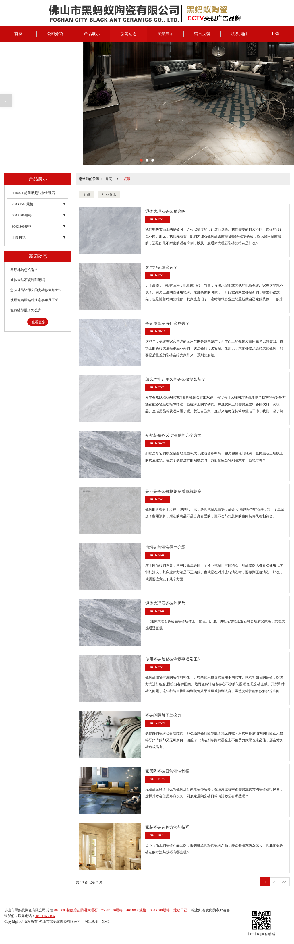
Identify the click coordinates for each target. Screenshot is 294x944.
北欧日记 (19, 238)
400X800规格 (22, 215)
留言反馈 (202, 34)
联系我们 (239, 34)
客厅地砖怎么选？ (24, 270)
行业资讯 (109, 194)
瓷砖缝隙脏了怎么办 (25, 310)
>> (284, 882)
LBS (275, 34)
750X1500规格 (22, 204)
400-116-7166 (45, 916)
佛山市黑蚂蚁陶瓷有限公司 (60, 922)
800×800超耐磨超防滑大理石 (33, 193)
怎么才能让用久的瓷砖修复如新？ (36, 290)
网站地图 (91, 922)
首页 (18, 34)
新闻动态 (129, 34)
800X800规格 (22, 227)
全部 (86, 194)
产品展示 (92, 34)
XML (106, 922)
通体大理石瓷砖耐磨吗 (27, 280)
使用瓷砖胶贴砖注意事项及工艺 (34, 300)
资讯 (126, 179)
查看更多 (38, 322)
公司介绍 (55, 34)
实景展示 (165, 34)
